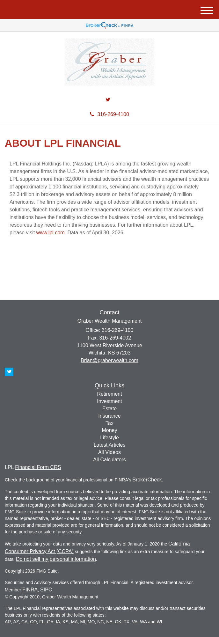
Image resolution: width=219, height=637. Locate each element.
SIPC (46, 589)
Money (109, 430)
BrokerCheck (147, 479)
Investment (109, 401)
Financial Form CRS (38, 467)
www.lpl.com (50, 232)
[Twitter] (108, 100)
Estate (109, 408)
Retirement (109, 394)
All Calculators (109, 459)
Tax (109, 423)
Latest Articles (110, 445)
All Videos (109, 452)
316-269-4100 (109, 114)
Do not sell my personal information (56, 559)
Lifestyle (109, 437)
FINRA (30, 589)
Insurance (109, 416)
